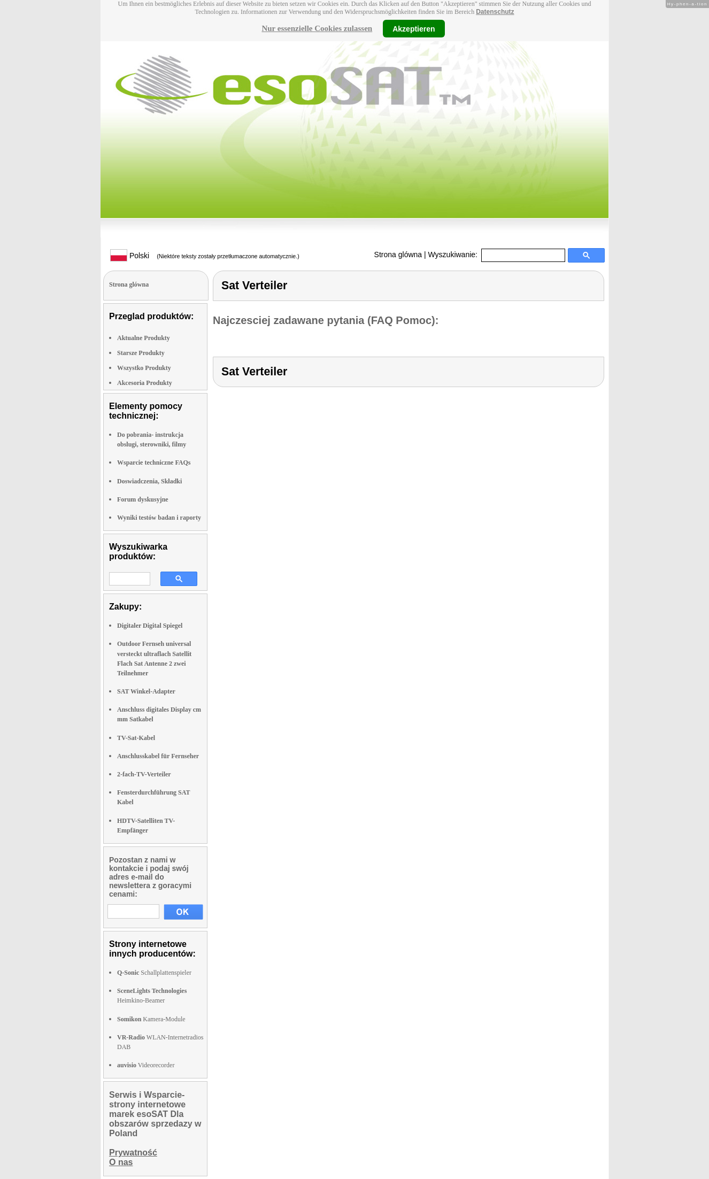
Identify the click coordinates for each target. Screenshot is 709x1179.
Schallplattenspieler (154, 972)
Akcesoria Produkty (144, 383)
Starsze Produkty (141, 353)
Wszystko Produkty (144, 368)
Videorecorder (145, 1065)
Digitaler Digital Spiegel (149, 625)
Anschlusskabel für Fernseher (158, 756)
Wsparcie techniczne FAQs (154, 462)
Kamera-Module (151, 1019)
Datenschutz (495, 12)
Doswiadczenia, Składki (149, 481)
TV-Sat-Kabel (136, 738)
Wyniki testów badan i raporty (159, 517)
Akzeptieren (413, 28)
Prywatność (133, 1152)
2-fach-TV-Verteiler (144, 774)
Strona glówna (398, 254)
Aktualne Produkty (143, 338)
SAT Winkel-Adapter (146, 691)
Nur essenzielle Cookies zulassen (316, 28)
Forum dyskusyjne (142, 499)
